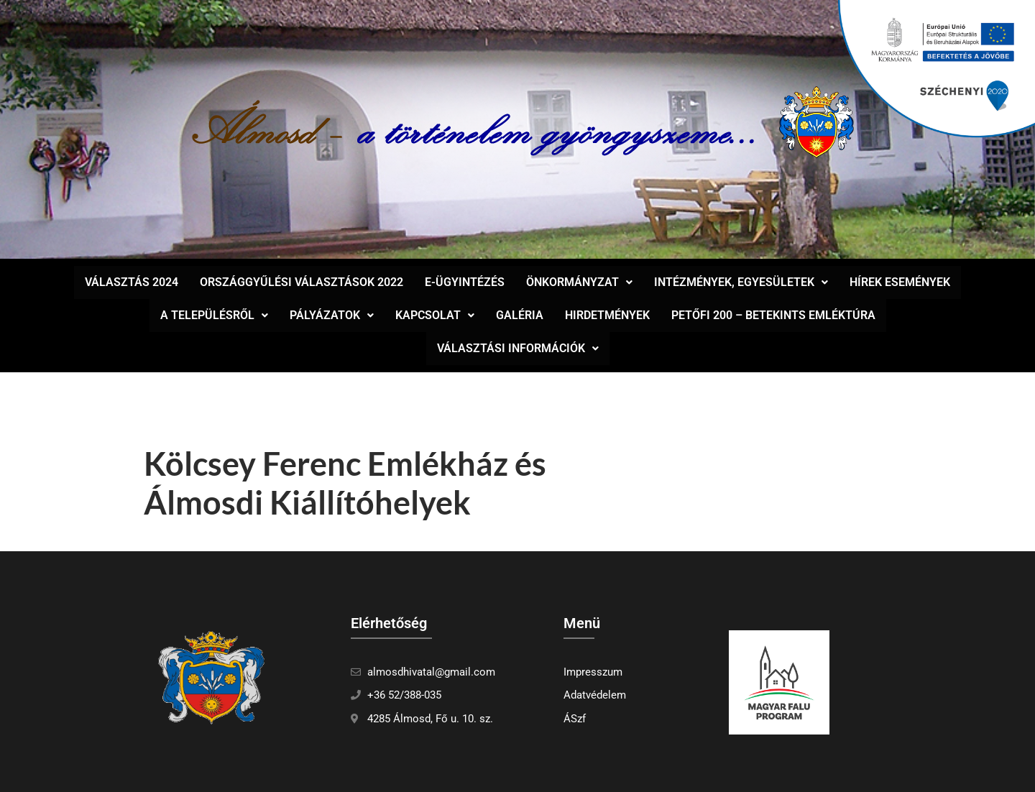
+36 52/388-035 (404, 695)
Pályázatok (332, 315)
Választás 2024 (131, 282)
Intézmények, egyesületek (741, 282)
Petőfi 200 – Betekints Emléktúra (773, 315)
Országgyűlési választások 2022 (301, 282)
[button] (579, 282)
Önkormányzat (579, 282)
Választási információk (518, 348)
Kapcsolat (434, 315)
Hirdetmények (607, 315)
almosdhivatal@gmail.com (431, 672)
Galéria (519, 315)
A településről (214, 315)
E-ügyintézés (465, 282)
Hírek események (900, 282)
